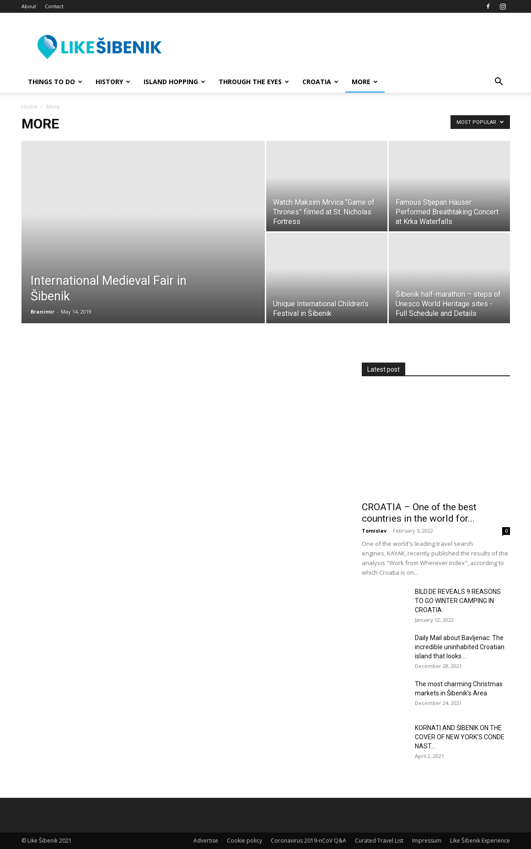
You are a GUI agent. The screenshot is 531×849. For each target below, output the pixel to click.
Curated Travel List (379, 840)
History (113, 81)
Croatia (320, 81)
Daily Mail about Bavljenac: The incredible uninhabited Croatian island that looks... (459, 647)
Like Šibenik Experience (480, 840)
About (28, 6)
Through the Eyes (254, 81)
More (365, 81)
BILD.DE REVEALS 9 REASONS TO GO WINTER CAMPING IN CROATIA (458, 601)
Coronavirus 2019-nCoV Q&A (308, 840)
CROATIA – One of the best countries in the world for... (419, 513)
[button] (499, 82)
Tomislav (374, 530)
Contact (54, 6)
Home (29, 107)
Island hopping (174, 81)
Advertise (205, 840)
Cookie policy (244, 840)
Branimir (42, 311)
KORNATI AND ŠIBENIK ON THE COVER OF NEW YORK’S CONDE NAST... (459, 737)
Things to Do (55, 81)
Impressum (426, 840)
